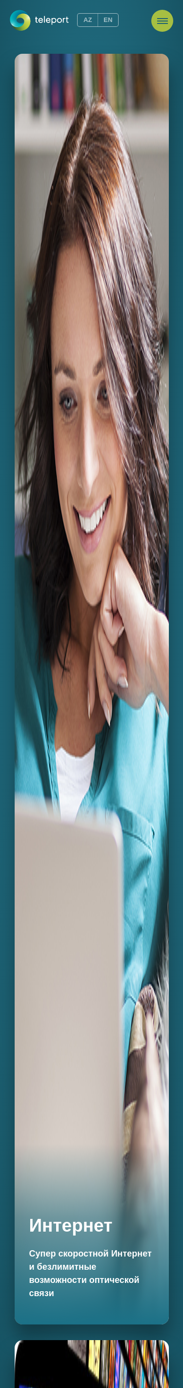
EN (107, 19)
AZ (87, 19)
